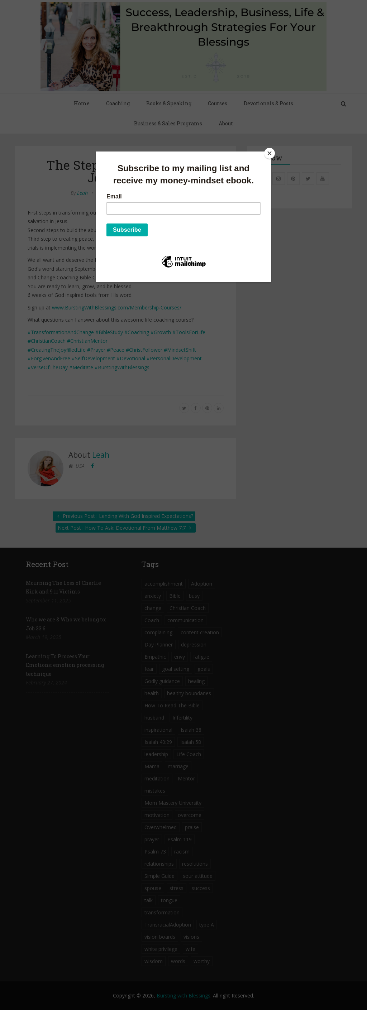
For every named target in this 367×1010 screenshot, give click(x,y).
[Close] (269, 153)
